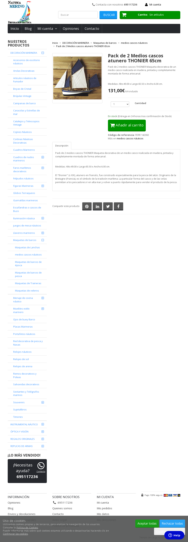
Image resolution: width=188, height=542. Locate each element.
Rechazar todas (172, 523)
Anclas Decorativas (24, 70)
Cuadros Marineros (24, 149)
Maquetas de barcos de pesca (28, 274)
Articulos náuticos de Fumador (24, 79)
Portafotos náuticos (24, 334)
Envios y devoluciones (21, 514)
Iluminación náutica (24, 218)
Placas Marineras (23, 326)
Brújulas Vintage (22, 96)
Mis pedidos (104, 508)
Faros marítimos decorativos (22, 169)
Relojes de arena (22, 366)
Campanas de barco (24, 103)
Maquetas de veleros (27, 290)
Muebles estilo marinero (21, 310)
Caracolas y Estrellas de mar (26, 112)
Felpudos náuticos (23, 178)
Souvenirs (19, 402)
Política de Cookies (27, 527)
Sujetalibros (20, 409)
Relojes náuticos (22, 351)
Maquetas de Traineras (28, 283)
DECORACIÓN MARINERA (23, 52)
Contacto (92, 28)
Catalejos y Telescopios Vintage (26, 123)
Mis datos (103, 514)
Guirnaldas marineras (25, 200)
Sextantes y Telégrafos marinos (26, 393)
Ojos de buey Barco (24, 319)
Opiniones (71, 28)
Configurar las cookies (15, 533)
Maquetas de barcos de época (28, 263)
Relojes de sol (21, 359)
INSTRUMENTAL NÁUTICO (24, 424)
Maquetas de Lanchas (27, 247)
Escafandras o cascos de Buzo (27, 209)
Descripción (61, 145)
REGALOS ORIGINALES (22, 439)
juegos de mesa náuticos (27, 225)
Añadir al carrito (127, 125)
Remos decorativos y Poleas (25, 375)
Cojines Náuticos (22, 132)
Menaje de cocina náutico (23, 299)
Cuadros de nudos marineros (23, 158)
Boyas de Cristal (22, 88)
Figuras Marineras (23, 185)
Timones (18, 416)
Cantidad (140, 103)
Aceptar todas (147, 523)
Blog (28, 28)
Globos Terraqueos (24, 193)
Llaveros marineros (24, 233)
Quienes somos (62, 508)
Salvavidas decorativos (26, 384)
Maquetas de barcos (24, 240)
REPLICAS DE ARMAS (21, 446)
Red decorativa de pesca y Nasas (28, 342)
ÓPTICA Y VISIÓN (19, 431)
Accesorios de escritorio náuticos (26, 61)
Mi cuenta (155, 4)
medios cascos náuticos (28, 254)
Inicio (14, 28)
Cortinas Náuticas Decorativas (23, 140)
